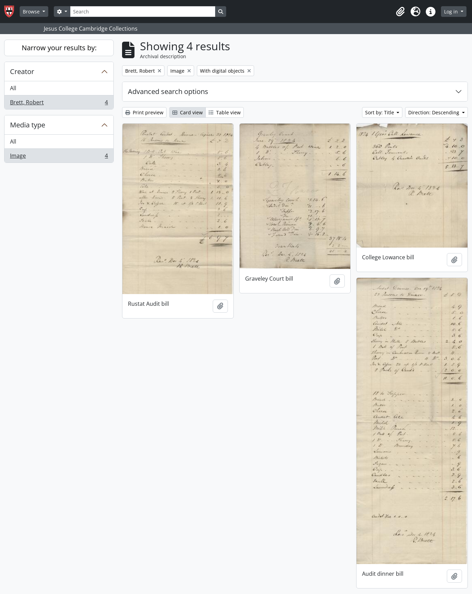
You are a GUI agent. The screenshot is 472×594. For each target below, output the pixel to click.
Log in (451, 11)
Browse (32, 11)
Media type (27, 124)
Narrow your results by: (59, 47)
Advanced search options (168, 91)
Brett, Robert (59, 103)
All (13, 88)
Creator (22, 71)
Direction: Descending (434, 112)
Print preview (144, 112)
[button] (400, 11)
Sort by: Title (380, 112)
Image (59, 157)
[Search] (142, 11)
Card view (187, 112)
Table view (225, 112)
